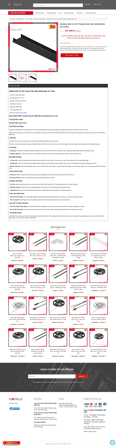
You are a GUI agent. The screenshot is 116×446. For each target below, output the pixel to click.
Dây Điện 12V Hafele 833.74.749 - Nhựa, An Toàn (78, 319)
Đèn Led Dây (28, 19)
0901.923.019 (97, 4)
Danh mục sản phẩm (17, 13)
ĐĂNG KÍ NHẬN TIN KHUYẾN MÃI (57, 369)
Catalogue (80, 13)
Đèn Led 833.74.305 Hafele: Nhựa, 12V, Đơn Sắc (78, 351)
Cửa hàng (88, 4)
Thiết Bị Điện (20, 19)
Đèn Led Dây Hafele (39, 19)
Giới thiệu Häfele (13, 403)
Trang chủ (12, 19)
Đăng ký (81, 376)
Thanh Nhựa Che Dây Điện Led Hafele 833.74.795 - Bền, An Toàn (98, 255)
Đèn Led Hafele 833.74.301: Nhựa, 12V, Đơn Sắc (17, 255)
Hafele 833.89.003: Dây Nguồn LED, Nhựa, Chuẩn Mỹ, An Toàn (78, 287)
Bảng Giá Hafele (69, 13)
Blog (60, 13)
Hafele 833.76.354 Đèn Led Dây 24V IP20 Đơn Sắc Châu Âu (17, 351)
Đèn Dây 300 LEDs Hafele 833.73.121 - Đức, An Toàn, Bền (98, 351)
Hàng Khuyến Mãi (91, 13)
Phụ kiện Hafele (51, 13)
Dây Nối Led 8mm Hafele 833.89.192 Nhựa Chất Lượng (78, 255)
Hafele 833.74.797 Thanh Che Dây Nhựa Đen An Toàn (61, 19)
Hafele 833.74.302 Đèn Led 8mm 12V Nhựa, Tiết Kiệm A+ (58, 351)
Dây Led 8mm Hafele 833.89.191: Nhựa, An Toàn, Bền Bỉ (37, 351)
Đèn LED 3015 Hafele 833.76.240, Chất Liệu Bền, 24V (17, 319)
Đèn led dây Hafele (21, 112)
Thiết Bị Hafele (39, 13)
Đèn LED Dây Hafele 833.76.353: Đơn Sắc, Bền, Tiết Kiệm (17, 287)
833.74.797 (21, 98)
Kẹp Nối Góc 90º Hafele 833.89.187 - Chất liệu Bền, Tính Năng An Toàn (58, 255)
